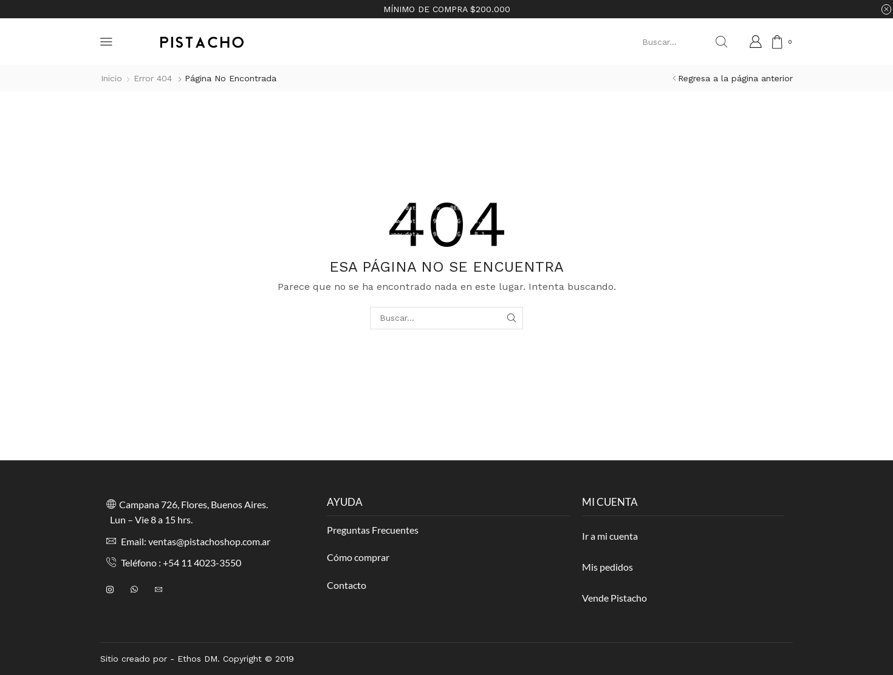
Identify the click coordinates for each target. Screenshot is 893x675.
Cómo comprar (358, 557)
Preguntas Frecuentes (373, 530)
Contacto (346, 585)
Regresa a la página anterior (735, 78)
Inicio (111, 78)
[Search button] (721, 42)
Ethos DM (197, 658)
